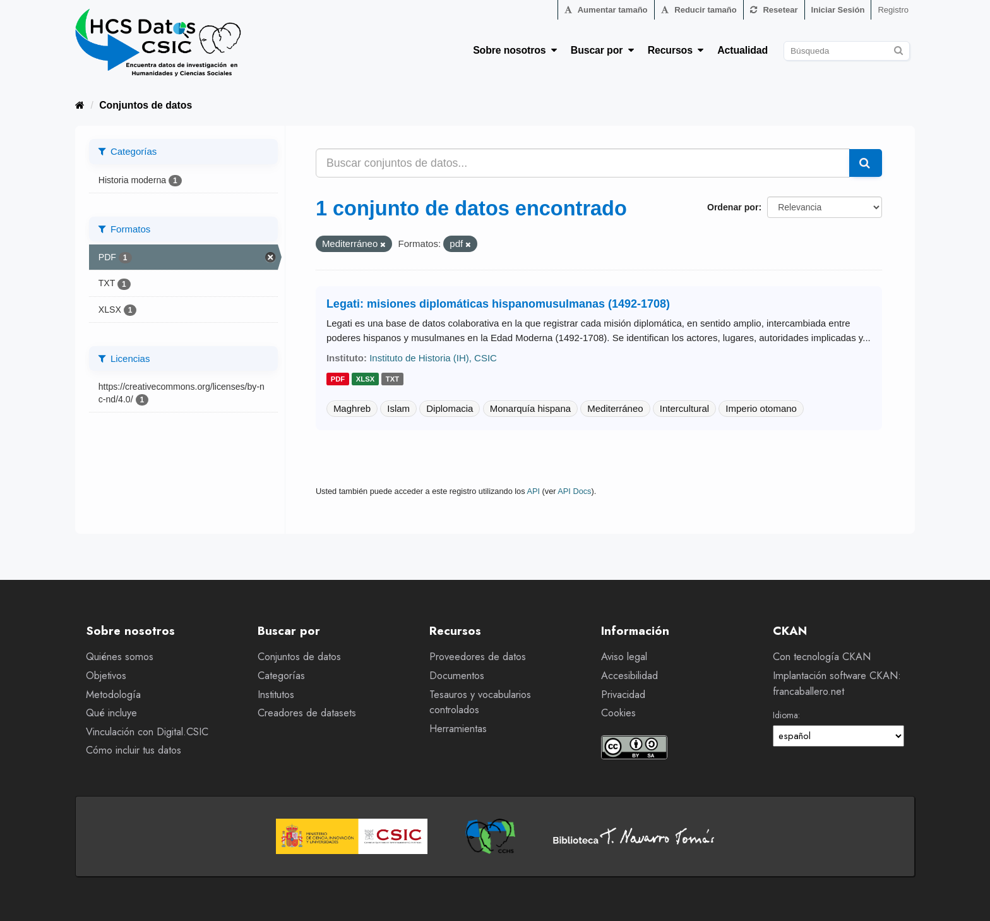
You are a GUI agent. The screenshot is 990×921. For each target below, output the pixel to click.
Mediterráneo (615, 408)
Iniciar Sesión (838, 10)
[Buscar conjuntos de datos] (847, 51)
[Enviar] (898, 49)
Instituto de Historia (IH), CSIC (433, 357)
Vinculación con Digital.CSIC (147, 732)
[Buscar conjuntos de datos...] (583, 163)
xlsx (365, 379)
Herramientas (458, 728)
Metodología (113, 694)
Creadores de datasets (307, 713)
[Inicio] (80, 105)
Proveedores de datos (477, 656)
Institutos (276, 694)
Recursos (676, 50)
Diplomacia (449, 408)
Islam (398, 408)
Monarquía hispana (530, 408)
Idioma (785, 715)
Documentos (456, 675)
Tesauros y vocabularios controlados (480, 702)
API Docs (574, 491)
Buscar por (602, 50)
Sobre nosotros (515, 50)
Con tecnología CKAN (822, 656)
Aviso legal (624, 656)
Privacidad (623, 694)
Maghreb (352, 408)
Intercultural (684, 408)
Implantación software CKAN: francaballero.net (837, 683)
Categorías (281, 675)
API (533, 491)
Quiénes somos (119, 656)
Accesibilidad (629, 675)
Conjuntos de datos (145, 105)
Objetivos (106, 675)
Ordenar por (732, 207)
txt (392, 379)
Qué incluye (111, 713)
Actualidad (742, 50)
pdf (338, 379)
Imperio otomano (761, 408)
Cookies (618, 713)
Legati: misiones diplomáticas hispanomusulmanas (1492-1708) (498, 304)
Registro (893, 10)
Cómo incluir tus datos (133, 750)
